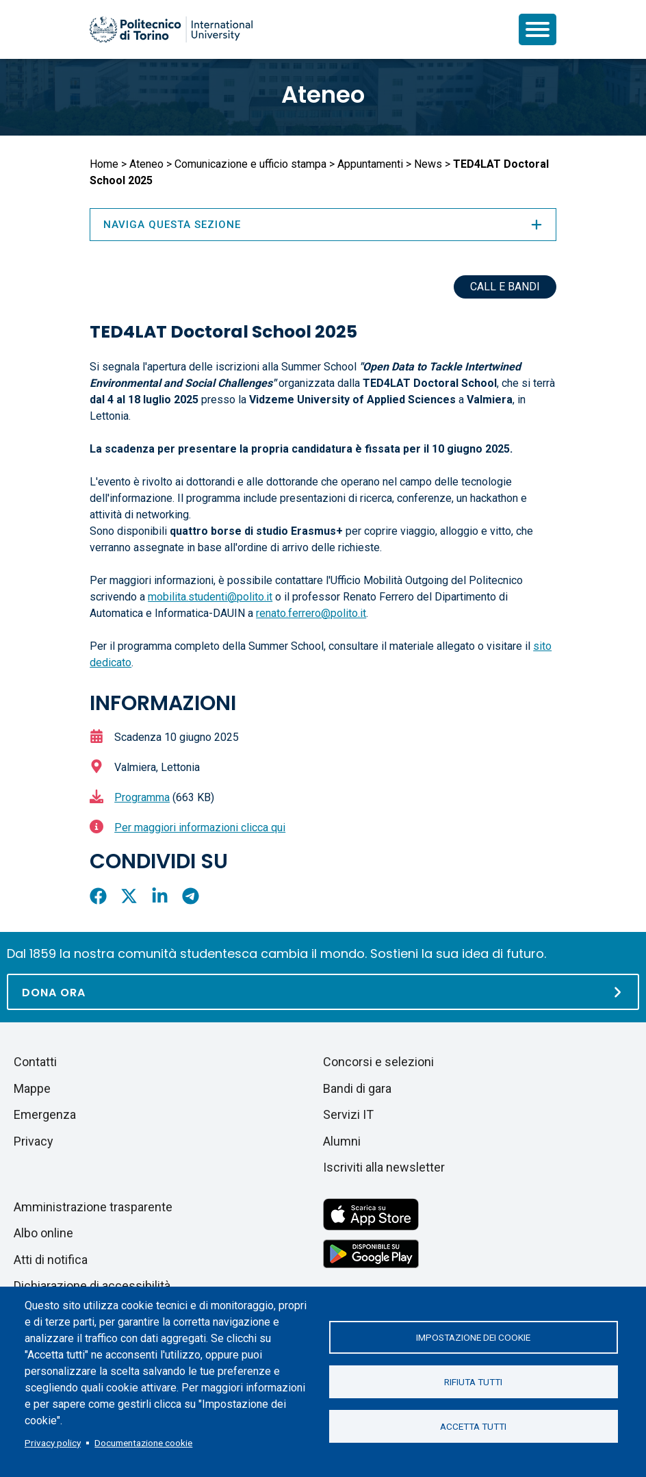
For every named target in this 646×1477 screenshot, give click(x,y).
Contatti (35, 1062)
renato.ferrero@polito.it (311, 613)
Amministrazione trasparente (93, 1207)
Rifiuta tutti (473, 1381)
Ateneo (323, 94)
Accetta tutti (473, 1426)
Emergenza (45, 1114)
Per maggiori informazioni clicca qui (199, 827)
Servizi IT (348, 1114)
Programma (142, 797)
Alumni (342, 1141)
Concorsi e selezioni (378, 1062)
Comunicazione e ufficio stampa (250, 164)
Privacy (33, 1141)
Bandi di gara (357, 1088)
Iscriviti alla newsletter (384, 1167)
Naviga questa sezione (323, 224)
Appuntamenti (370, 164)
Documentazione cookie (143, 1442)
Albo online (43, 1233)
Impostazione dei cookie (473, 1337)
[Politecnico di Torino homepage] (171, 29)
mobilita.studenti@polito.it (210, 596)
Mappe (32, 1088)
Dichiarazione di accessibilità (92, 1285)
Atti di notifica (51, 1259)
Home (104, 164)
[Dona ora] (323, 992)
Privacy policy (53, 1442)
